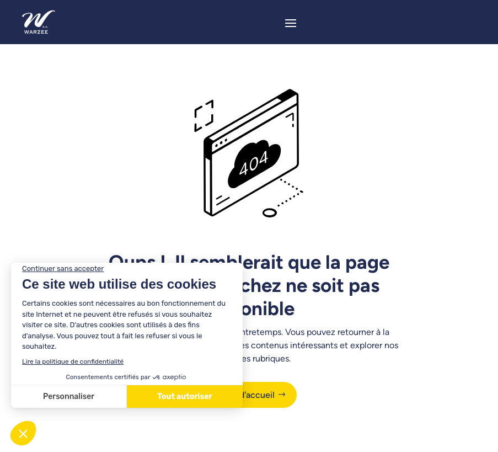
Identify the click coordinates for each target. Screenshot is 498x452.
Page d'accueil (246, 395)
